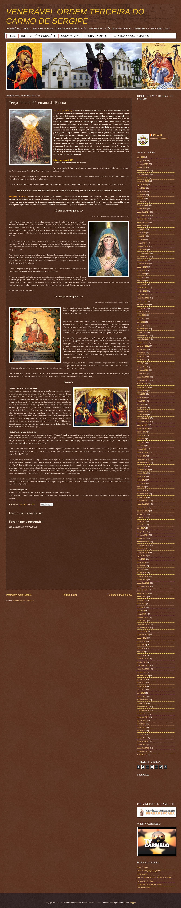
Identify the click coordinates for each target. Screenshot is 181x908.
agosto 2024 (142, 226)
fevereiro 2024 (142, 246)
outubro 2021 (142, 343)
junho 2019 (141, 439)
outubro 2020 (142, 384)
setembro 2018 (143, 470)
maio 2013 (141, 690)
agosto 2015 (142, 597)
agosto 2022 (142, 308)
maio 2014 (141, 648)
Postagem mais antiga (120, 595)
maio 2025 (141, 195)
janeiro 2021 (142, 373)
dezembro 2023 (143, 253)
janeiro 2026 (142, 167)
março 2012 (141, 738)
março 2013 (141, 696)
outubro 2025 (142, 178)
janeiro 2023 (142, 291)
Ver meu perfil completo (159, 139)
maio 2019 (141, 442)
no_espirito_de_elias (145, 881)
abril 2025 (141, 198)
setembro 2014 (143, 635)
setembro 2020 (143, 387)
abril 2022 (141, 322)
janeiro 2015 (142, 621)
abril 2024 (141, 240)
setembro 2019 (143, 428)
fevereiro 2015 (142, 617)
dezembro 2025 (143, 171)
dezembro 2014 (143, 624)
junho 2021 (141, 356)
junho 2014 (141, 645)
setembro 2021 (143, 346)
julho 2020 (141, 394)
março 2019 (141, 449)
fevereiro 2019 (142, 453)
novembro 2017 (143, 504)
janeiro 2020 (142, 415)
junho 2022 (141, 315)
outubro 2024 (142, 219)
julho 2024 (141, 229)
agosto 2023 (142, 267)
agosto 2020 (142, 391)
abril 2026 (141, 157)
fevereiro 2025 (142, 205)
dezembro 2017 (143, 501)
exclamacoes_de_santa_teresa (149, 871)
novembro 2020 (143, 380)
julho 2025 (141, 188)
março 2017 (141, 532)
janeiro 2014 (142, 662)
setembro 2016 (143, 552)
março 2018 (141, 490)
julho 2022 (141, 312)
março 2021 (141, 367)
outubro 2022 (142, 301)
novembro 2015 (143, 586)
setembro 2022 (143, 305)
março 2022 (141, 325)
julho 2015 (141, 600)
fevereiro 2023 (142, 288)
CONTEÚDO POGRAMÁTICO (131, 35)
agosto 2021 (142, 349)
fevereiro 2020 (142, 411)
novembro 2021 (143, 339)
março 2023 (141, 284)
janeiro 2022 (142, 332)
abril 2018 (141, 487)
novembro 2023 (143, 257)
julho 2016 (141, 559)
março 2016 (141, 573)
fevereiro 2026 (142, 164)
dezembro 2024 (143, 212)
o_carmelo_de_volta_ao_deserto (149, 884)
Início (12, 35)
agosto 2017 (142, 514)
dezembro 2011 (143, 748)
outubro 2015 (142, 590)
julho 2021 (141, 353)
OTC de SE (157, 135)
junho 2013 (141, 686)
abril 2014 (141, 652)
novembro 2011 (143, 751)
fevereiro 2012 (142, 741)
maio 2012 (141, 731)
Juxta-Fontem (142, 867)
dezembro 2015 (143, 583)
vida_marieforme (143, 888)
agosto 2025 (142, 185)
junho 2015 (141, 604)
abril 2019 (141, 446)
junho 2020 (141, 398)
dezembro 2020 (143, 377)
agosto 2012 (142, 720)
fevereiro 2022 (142, 329)
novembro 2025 (143, 174)
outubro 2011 (142, 755)
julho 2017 (141, 518)
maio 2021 (141, 360)
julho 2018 (141, 477)
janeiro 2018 (142, 497)
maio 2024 (141, 236)
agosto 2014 (142, 638)
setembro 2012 (143, 717)
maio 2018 (141, 483)
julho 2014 (141, 641)
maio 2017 (141, 525)
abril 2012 (141, 734)
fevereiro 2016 (142, 576)
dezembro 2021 (143, 336)
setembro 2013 (143, 676)
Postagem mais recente (19, 595)
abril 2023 (141, 281)
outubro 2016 (142, 549)
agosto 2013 (142, 679)
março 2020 (141, 408)
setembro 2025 (143, 181)
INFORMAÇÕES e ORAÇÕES (38, 35)
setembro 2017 (143, 511)
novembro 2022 (143, 298)
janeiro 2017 (142, 538)
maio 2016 (141, 566)
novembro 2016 (143, 545)
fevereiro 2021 (142, 370)
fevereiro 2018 (142, 494)
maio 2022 (141, 319)
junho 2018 (141, 480)
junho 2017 (141, 521)
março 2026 (141, 161)
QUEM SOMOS (70, 35)
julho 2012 (141, 724)
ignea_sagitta (142, 874)
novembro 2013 (143, 669)
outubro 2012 (142, 714)
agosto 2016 (142, 556)
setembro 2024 (143, 222)
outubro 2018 (142, 466)
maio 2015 (141, 607)
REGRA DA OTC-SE (96, 35)
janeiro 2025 (142, 209)
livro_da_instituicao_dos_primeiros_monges (154, 877)
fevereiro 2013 (142, 700)
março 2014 (141, 655)
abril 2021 (141, 363)
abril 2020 (141, 404)
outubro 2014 (142, 631)
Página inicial (69, 595)
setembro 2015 (143, 593)
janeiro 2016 (142, 580)
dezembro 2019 (143, 418)
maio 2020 (141, 401)
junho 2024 (141, 233)
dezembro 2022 (143, 294)
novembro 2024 (143, 215)
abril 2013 (141, 693)
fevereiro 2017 (142, 535)
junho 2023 (141, 274)
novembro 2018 (143, 463)
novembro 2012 (143, 710)
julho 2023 (141, 270)
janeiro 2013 (142, 703)
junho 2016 (141, 562)
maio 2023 (141, 277)
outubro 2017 (142, 507)
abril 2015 (141, 611)
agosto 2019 (142, 432)
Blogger (133, 903)
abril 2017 (141, 528)
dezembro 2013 (143, 665)
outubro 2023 (142, 260)
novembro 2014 (143, 628)
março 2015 (141, 614)
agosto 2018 (142, 473)
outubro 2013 (142, 672)
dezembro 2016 (143, 542)
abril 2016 (141, 569)
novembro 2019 (143, 422)
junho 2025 (141, 191)
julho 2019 (141, 435)
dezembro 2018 (143, 459)
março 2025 (141, 202)
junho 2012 (141, 727)
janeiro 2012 (142, 744)
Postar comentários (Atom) (23, 600)
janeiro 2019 (142, 456)
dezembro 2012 (143, 707)
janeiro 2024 (142, 250)
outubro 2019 (142, 425)
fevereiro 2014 (142, 659)
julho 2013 (141, 683)
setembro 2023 (143, 264)
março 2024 (141, 243)
